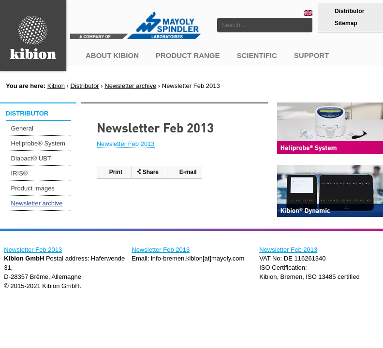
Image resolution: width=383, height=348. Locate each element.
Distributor (349, 11)
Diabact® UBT (31, 158)
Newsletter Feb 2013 (126, 143)
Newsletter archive (130, 85)
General (22, 128)
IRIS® (19, 173)
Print (115, 172)
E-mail (188, 172)
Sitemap (346, 23)
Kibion (56, 85)
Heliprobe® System (38, 143)
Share (151, 172)
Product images (33, 188)
